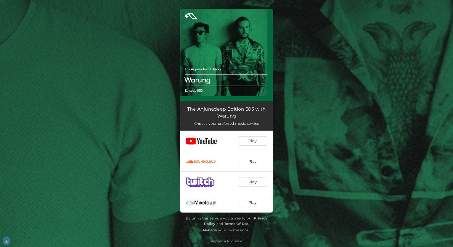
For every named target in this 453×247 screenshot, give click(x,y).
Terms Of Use (236, 224)
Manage (210, 230)
